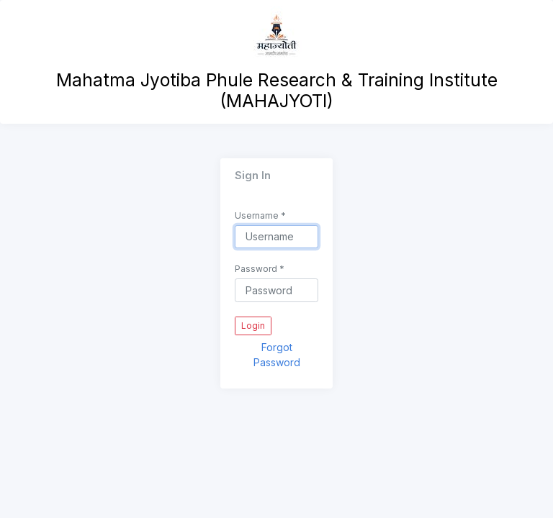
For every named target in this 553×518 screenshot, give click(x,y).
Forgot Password (276, 354)
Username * (260, 215)
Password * (259, 268)
